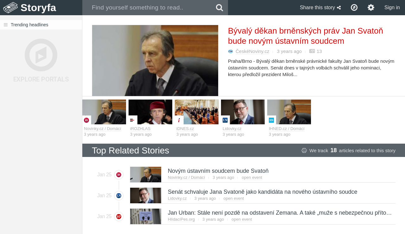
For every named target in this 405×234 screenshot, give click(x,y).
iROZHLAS (140, 128)
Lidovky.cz (232, 128)
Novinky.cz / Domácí (102, 128)
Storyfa (38, 7)
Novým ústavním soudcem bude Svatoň (218, 171)
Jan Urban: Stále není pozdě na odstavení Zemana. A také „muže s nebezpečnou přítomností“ (286, 213)
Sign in (392, 7)
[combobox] (146, 7)
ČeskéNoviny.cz (252, 51)
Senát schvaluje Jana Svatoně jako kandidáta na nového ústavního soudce (262, 192)
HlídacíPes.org (181, 219)
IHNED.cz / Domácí (287, 128)
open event (252, 177)
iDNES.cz (185, 128)
